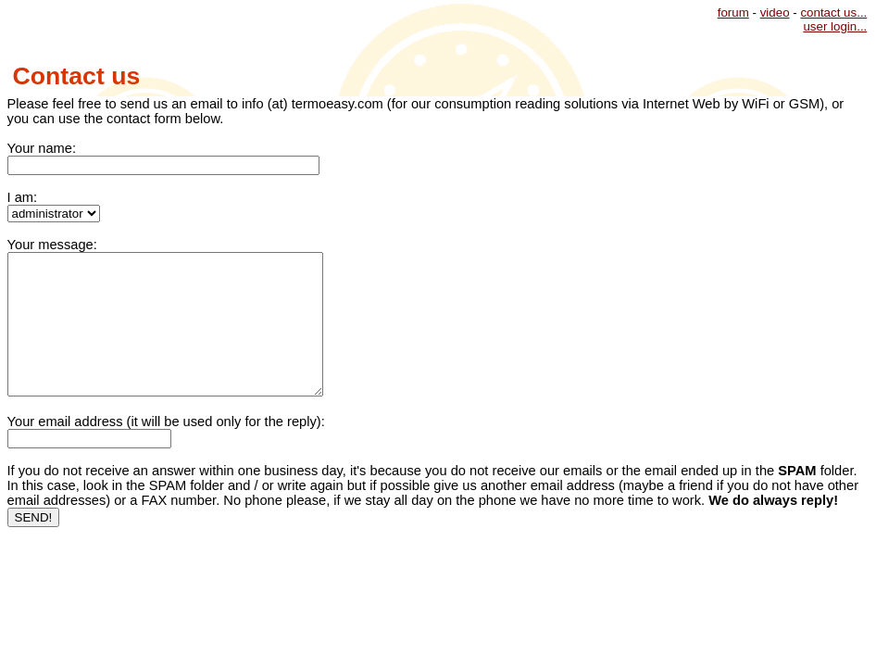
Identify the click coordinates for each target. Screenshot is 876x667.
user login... (835, 26)
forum (733, 12)
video (775, 12)
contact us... (833, 12)
